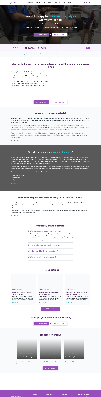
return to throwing (34, 361)
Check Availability (59, 34)
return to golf (44, 361)
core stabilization (21, 361)
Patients (14, 289)
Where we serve (15, 54)
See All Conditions (50, 368)
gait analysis (74, 361)
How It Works (30, 2)
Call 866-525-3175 (41, 34)
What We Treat (52, 2)
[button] (87, 48)
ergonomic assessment (22, 363)
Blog (60, 2)
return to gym (54, 361)
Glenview (33, 54)
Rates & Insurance (41, 2)
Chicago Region (25, 54)
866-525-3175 (87, 2)
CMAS (17, 140)
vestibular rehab (65, 361)
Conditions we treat (43, 54)
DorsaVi (17, 183)
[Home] (13, 2)
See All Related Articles (50, 309)
